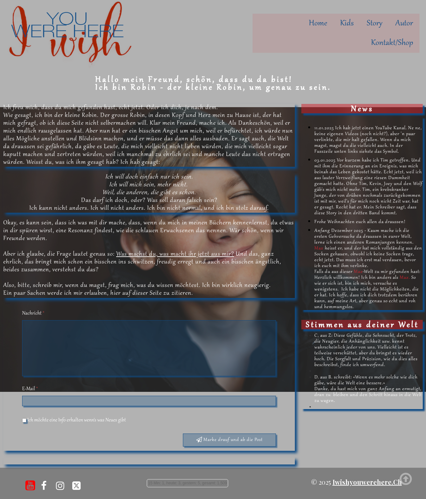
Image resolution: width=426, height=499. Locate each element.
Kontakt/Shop (392, 43)
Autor (404, 23)
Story (374, 23)
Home (318, 23)
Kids (347, 23)
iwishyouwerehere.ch (367, 477)
